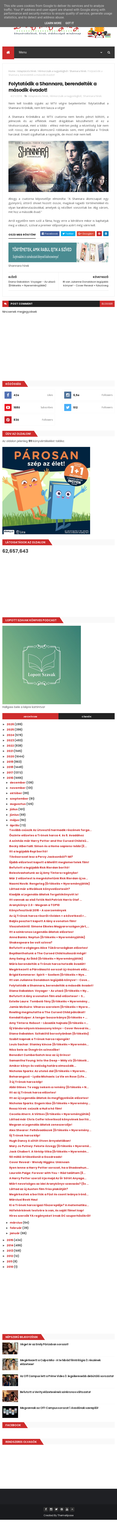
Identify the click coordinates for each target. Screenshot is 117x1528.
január (15, 1241)
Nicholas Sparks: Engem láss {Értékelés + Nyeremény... (49, 1111)
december (18, 791)
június (14, 823)
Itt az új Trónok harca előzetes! (32, 1101)
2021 (10, 759)
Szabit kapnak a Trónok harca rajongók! (39, 1047)
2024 (11, 743)
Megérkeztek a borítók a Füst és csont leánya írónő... (49, 1202)
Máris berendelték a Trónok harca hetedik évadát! (47, 972)
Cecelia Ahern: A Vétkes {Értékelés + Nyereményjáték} (49, 1122)
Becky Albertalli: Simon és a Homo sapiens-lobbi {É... (48, 854)
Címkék (86, 724)
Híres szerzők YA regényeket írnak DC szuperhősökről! (50, 1224)
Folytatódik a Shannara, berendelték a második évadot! (51, 994)
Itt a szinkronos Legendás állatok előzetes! (41, 940)
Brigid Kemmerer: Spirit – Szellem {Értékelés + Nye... (48, 983)
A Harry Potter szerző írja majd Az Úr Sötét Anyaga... (47, 1186)
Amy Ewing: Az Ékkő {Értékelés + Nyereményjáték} (46, 967)
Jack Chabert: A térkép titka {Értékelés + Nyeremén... (49, 1160)
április (15, 833)
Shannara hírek (78, 73)
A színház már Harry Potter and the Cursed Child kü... (49, 849)
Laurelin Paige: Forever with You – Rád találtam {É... (47, 1181)
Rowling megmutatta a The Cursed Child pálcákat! (47, 1020)
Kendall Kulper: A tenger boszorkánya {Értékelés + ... (48, 1025)
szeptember (19, 807)
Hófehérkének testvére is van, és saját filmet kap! (46, 1218)
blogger (107, 311)
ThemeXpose (66, 1523)
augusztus (18, 812)
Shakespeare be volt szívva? (30, 951)
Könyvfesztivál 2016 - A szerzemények (37, 918)
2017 (10, 781)
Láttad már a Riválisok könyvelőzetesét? (39, 897)
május (15, 828)
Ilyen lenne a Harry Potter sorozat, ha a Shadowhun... (49, 1176)
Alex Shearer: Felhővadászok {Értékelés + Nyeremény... (50, 1138)
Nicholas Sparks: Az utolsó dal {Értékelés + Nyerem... (48, 1079)
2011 (10, 1269)
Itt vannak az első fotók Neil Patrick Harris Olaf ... (45, 908)
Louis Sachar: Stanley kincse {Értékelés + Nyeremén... (49, 1052)
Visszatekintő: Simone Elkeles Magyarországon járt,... (49, 934)
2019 (10, 770)
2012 (10, 1264)
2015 (10, 1248)
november (18, 796)
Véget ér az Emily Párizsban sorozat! (44, 1352)
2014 (10, 1253)
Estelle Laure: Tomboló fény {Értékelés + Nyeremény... (49, 1009)
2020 (11, 764)
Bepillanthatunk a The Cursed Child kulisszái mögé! (47, 961)
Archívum (30, 724)
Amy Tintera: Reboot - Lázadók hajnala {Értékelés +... (48, 1031)
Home (11, 73)
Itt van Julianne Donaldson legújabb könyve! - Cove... (49, 988)
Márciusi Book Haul (23, 1208)
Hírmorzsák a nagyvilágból (53, 73)
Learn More (53, 23)
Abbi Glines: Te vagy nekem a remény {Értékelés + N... (49, 1095)
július (14, 817)
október (16, 801)
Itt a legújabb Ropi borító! (28, 859)
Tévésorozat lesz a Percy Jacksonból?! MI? (41, 865)
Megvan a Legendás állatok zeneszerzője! (40, 1133)
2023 (11, 748)
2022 (11, 754)
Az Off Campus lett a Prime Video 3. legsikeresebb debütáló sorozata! (67, 1384)
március (16, 1231)
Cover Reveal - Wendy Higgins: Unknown (39, 1170)
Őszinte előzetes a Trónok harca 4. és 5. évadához (46, 843)
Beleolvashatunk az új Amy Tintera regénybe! (43, 881)
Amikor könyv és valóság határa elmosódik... (42, 1074)
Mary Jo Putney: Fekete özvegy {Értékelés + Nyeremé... (50, 1154)
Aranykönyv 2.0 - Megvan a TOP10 (34, 913)
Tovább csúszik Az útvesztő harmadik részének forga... (50, 838)
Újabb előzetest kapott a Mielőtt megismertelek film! (49, 870)
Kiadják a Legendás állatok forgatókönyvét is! (44, 902)
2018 (10, 775)
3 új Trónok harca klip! (26, 1090)
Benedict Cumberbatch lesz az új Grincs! (39, 1063)
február (16, 1236)
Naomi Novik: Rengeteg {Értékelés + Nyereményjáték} (49, 892)
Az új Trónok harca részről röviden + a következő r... (47, 924)
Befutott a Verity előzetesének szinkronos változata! (55, 1400)
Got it (69, 23)
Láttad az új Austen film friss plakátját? (38, 1197)
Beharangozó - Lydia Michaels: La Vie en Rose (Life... (48, 1085)
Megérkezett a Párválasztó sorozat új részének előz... (49, 977)
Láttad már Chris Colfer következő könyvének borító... (50, 1127)
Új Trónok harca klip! (24, 1143)
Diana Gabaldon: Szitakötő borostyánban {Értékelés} (49, 1042)
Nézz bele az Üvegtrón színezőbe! (34, 1058)
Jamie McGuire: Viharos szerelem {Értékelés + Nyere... (49, 1015)
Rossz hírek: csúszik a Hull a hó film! (35, 1117)
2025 (11, 738)
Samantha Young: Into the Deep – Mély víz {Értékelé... (49, 1068)
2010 (10, 1275)
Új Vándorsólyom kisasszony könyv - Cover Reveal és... (50, 1036)
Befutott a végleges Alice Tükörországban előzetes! (48, 956)
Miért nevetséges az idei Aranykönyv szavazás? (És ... (49, 1192)
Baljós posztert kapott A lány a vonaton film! (42, 929)
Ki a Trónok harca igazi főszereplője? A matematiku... (49, 1213)
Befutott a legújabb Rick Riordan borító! (39, 876)
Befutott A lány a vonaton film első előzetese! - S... (47, 1004)
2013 (10, 1259)
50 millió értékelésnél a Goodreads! (35, 1165)
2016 (10, 786)
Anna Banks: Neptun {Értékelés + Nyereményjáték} (47, 945)
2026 (11, 732)
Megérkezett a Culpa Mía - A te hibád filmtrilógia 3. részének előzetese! (60, 1370)
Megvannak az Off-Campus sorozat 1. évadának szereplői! (59, 1416)
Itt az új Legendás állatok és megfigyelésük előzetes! (49, 1106)
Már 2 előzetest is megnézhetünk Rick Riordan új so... (48, 886)
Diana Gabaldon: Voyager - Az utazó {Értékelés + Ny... (49, 999)
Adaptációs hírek (26, 73)
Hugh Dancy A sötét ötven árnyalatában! (40, 1149)
